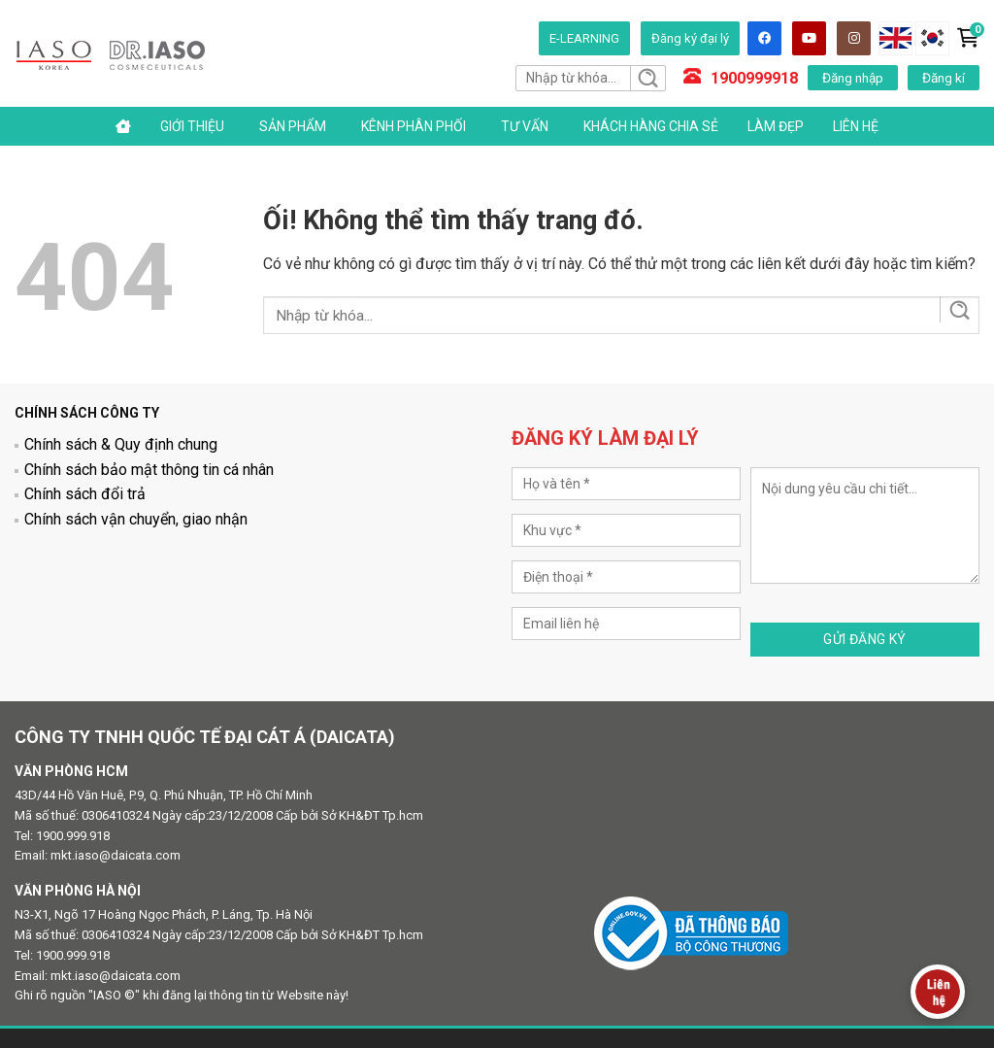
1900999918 (754, 78)
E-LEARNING (584, 38)
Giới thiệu (192, 126)
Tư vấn (524, 126)
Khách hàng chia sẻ (650, 126)
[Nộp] (647, 78)
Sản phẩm (292, 126)
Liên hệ (855, 126)
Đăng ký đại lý (690, 38)
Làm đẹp (775, 126)
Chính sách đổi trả (85, 494)
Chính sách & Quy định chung (120, 444)
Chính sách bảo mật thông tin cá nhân (149, 469)
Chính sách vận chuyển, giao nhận (136, 519)
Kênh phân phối (413, 126)
